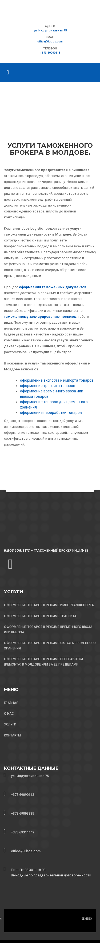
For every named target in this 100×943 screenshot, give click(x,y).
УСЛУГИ (10, 724)
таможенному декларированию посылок (40, 317)
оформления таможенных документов (52, 287)
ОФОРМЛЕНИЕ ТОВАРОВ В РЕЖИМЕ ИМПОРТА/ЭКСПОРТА (49, 605)
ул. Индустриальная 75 (50, 30)
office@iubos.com (50, 41)
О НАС (9, 714)
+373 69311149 (22, 832)
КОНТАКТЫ (12, 735)
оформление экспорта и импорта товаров (57, 380)
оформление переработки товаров (51, 412)
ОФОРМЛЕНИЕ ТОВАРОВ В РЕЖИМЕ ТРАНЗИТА (40, 616)
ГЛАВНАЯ (11, 703)
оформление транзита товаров (47, 386)
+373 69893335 (22, 813)
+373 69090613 (50, 53)
